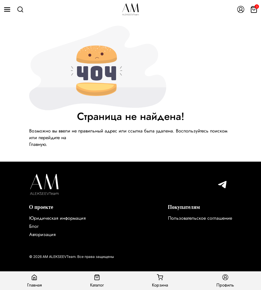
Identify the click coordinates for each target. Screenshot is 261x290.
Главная (34, 280)
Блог (33, 226)
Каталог (97, 280)
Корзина (160, 280)
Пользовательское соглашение (200, 218)
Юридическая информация (57, 218)
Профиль (225, 280)
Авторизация (42, 234)
